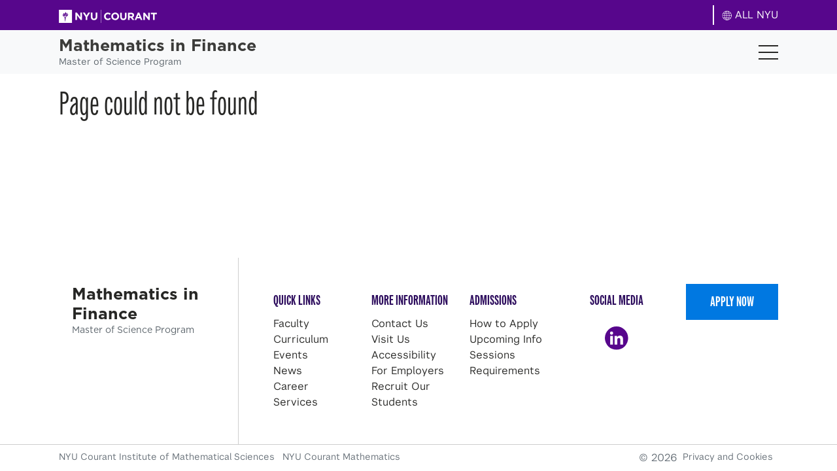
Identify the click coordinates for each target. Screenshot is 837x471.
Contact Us (399, 323)
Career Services (295, 394)
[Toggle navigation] (768, 52)
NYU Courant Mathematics (341, 456)
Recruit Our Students (400, 394)
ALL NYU (750, 15)
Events (290, 355)
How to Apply (504, 323)
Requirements (505, 370)
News (287, 370)
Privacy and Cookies (728, 456)
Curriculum (300, 339)
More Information (409, 300)
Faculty (291, 323)
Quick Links (296, 300)
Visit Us (390, 339)
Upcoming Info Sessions (506, 347)
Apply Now (732, 301)
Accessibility (403, 355)
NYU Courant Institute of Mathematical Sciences (168, 456)
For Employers (407, 370)
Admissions (493, 300)
